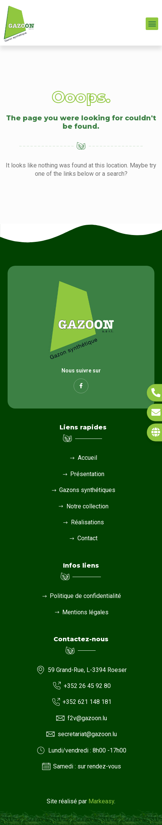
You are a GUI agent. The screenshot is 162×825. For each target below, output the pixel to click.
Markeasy (101, 801)
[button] (152, 23)
